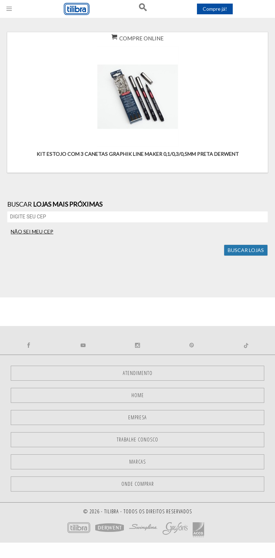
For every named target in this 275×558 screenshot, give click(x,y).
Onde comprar (137, 483)
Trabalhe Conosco (137, 439)
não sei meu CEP (32, 231)
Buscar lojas (246, 250)
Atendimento (138, 373)
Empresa (137, 417)
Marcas (137, 461)
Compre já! (215, 9)
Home (137, 395)
